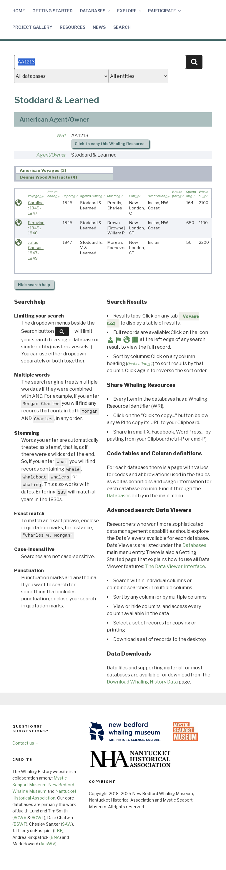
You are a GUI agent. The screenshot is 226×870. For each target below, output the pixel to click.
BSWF (20, 824)
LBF (58, 830)
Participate (165, 10)
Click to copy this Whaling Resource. (110, 144)
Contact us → (25, 742)
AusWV (47, 843)
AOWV (20, 817)
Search (122, 27)
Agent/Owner (51, 155)
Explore (129, 10)
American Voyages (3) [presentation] (43, 170)
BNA (55, 837)
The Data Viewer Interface (175, 566)
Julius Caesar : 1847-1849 (36, 250)
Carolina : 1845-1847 (36, 207)
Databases (95, 10)
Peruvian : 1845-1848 (36, 227)
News (99, 27)
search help (34, 285)
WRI (61, 135)
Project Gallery (32, 27)
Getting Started (52, 10)
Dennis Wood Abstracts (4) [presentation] (48, 177)
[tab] (64, 170)
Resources (72, 27)
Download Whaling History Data (142, 682)
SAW (67, 824)
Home (18, 10)
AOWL (37, 817)
